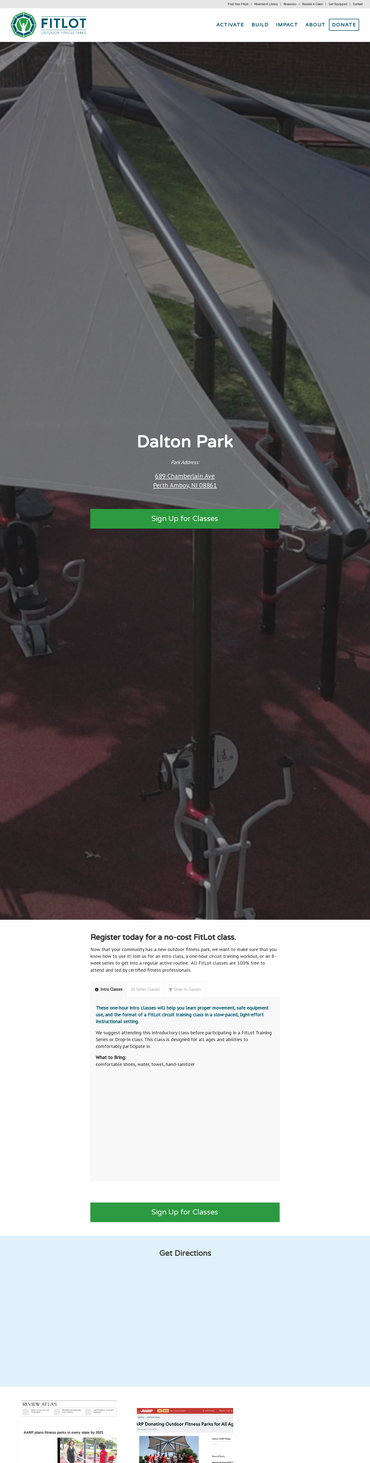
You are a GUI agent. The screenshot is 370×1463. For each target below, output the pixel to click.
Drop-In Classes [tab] (185, 989)
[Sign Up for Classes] (185, 519)
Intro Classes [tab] (108, 989)
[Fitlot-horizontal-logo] (48, 25)
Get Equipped (338, 4)
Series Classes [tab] (145, 989)
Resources (289, 4)
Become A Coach (312, 4)
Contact (358, 4)
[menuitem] (238, 4)
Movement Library (266, 4)
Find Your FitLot (238, 4)
